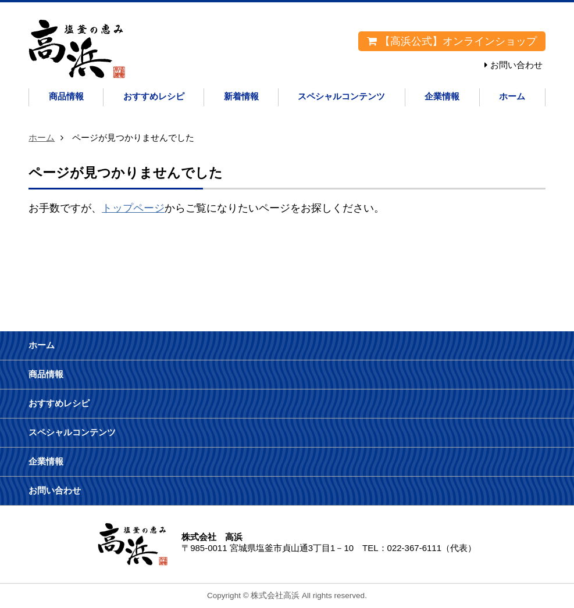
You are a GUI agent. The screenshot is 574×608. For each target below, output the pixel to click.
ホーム (512, 96)
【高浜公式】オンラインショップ (452, 41)
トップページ (133, 208)
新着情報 (241, 96)
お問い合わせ (516, 65)
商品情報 (66, 96)
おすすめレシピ (153, 96)
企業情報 (442, 96)
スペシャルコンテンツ (341, 96)
